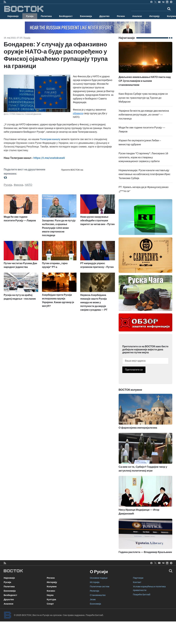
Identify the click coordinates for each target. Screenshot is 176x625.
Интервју (154, 16)
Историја (94, 582)
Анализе (137, 16)
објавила (78, 113)
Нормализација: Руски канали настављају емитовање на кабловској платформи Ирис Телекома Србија (144, 174)
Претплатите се (134, 369)
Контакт (137, 582)
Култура (51, 599)
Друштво (104, 16)
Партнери (138, 578)
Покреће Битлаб (141, 594)
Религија (94, 591)
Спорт (50, 604)
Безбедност (65, 16)
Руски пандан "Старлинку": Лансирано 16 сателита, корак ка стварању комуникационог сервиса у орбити (143, 157)
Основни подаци (99, 578)
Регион (121, 16)
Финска (18, 184)
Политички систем (99, 586)
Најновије (13, 16)
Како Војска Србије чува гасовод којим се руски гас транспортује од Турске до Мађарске (143, 97)
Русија (29, 16)
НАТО (28, 184)
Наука (50, 595)
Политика (46, 16)
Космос (51, 591)
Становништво (98, 595)
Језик (93, 599)
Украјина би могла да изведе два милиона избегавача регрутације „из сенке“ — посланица (144, 114)
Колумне (52, 586)
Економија (86, 16)
